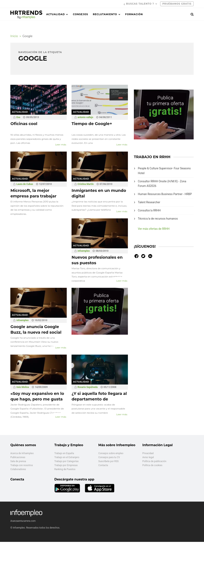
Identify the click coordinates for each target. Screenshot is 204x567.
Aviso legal (148, 457)
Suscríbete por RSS (108, 461)
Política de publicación (154, 461)
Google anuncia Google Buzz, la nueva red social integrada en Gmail (35, 332)
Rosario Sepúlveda (87, 387)
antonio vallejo (85, 117)
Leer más (60, 144)
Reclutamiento (105, 14)
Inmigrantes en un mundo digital (99, 193)
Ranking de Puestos (65, 469)
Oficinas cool (23, 123)
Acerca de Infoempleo (22, 453)
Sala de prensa (18, 461)
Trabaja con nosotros (21, 465)
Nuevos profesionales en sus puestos (97, 260)
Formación (134, 14)
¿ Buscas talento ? (139, 3)
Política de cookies (152, 465)
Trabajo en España (64, 453)
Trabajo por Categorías (66, 461)
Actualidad (55, 14)
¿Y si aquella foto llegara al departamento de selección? (99, 399)
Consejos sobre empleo (111, 453)
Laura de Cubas (24, 184)
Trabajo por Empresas (66, 465)
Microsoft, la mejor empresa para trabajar (33, 193)
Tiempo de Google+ (92, 123)
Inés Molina (22, 387)
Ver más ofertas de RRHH (154, 228)
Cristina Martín (85, 184)
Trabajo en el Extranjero (66, 457)
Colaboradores (18, 469)
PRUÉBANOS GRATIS (176, 3)
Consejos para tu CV (109, 457)
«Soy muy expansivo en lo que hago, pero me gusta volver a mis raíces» (37, 399)
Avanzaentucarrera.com (23, 521)
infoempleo (83, 250)
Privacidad (147, 453)
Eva (18, 117)
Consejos (80, 14)
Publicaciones (17, 457)
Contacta (103, 465)
